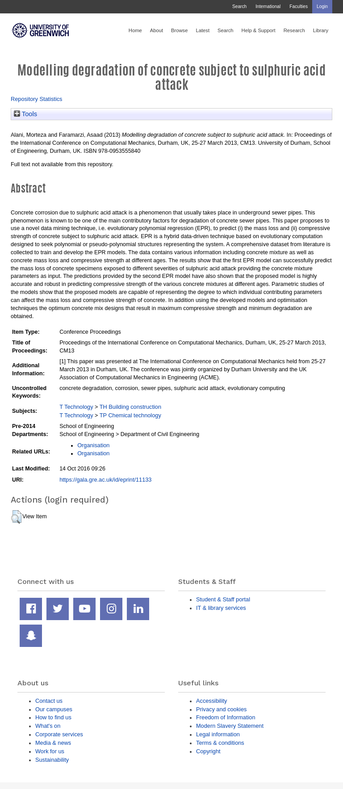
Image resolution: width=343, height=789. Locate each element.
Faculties (298, 6)
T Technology (76, 406)
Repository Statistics (37, 99)
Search (239, 6)
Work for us (49, 751)
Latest (202, 30)
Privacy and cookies (221, 709)
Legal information (218, 734)
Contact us (49, 700)
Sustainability (52, 759)
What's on (47, 725)
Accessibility (211, 700)
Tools (25, 114)
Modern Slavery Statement (230, 725)
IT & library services (221, 607)
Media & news (53, 742)
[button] (16, 517)
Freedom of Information (225, 717)
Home (135, 30)
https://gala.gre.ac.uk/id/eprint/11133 (105, 479)
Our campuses (53, 709)
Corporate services (59, 734)
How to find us (53, 717)
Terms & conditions (220, 742)
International (267, 6)
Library (320, 30)
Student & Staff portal (223, 599)
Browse (179, 30)
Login (322, 6)
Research (294, 30)
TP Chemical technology (130, 415)
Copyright (208, 751)
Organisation (93, 445)
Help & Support (259, 30)
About (156, 30)
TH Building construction (130, 406)
